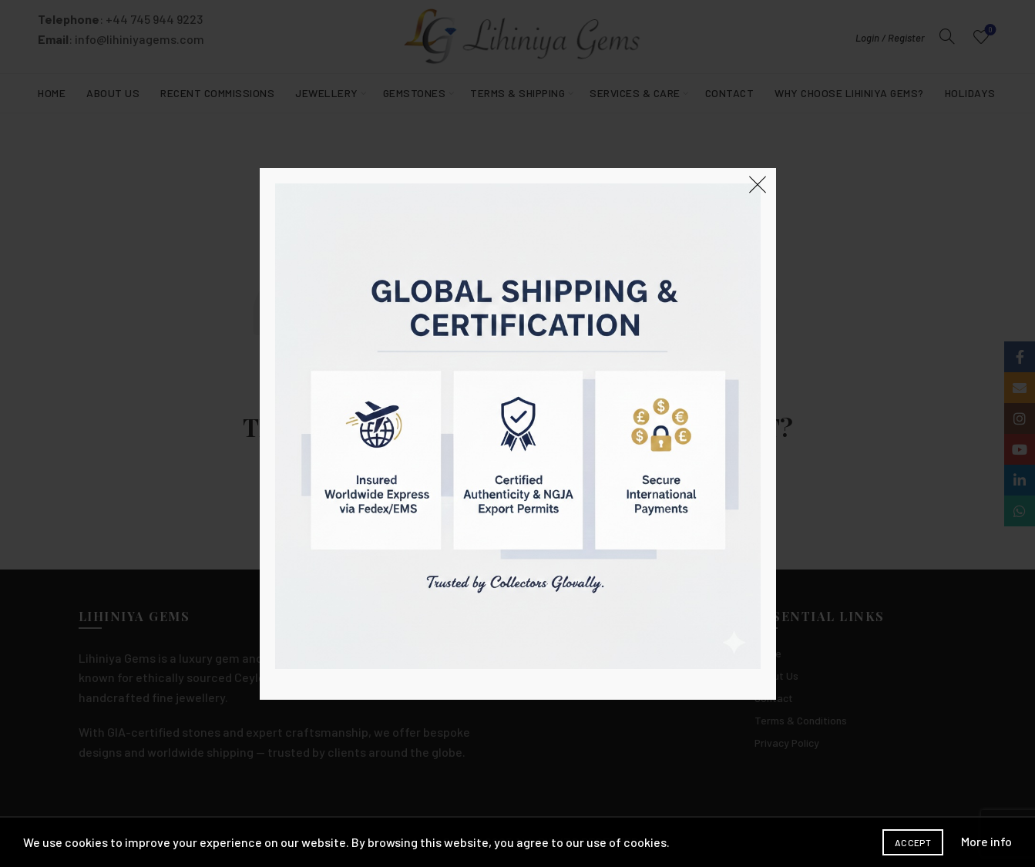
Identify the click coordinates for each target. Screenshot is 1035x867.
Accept (913, 842)
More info (986, 841)
